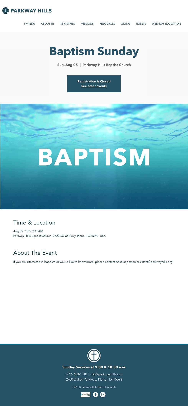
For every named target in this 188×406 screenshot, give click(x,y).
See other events (94, 86)
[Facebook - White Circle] (95, 394)
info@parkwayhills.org (106, 374)
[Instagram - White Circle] (103, 394)
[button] (29, 24)
